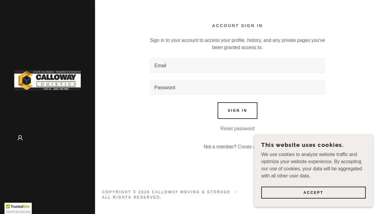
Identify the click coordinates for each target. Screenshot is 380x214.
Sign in (237, 110)
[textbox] (237, 65)
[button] (20, 138)
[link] (47, 79)
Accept (313, 193)
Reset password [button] (238, 128)
